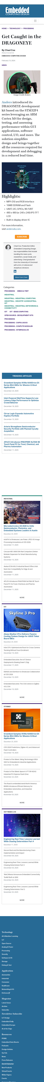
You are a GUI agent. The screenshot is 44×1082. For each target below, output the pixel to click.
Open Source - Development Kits (18, 315)
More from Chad (21, 277)
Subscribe (22, 237)
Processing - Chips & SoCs (15, 323)
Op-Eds (4, 1053)
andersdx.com (13, 229)
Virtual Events (7, 1071)
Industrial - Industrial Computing (20, 298)
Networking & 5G (8, 989)
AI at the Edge (7, 1029)
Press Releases (7, 1060)
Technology (15, 28)
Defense (6, 993)
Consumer (5, 982)
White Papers (6, 1075)
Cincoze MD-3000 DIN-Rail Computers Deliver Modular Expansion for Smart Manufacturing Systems (21, 554)
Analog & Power (7, 947)
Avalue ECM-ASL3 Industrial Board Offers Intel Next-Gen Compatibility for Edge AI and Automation (21, 569)
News (4, 1056)
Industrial (9, 295)
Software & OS (7, 958)
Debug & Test (23, 291)
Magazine (6, 998)
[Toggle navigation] (35, 21)
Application (7, 970)
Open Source (6, 943)
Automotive (6, 975)
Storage (5, 961)
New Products (7, 1067)
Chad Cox (10, 50)
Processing (28, 28)
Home (4, 28)
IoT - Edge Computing (19, 312)
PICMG (4, 1038)
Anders (7, 102)
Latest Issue (6, 1003)
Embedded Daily (7, 1021)
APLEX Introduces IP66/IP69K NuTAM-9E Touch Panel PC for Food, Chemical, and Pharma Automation (21, 584)
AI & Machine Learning (10, 936)
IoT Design (6, 1018)
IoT (5, 312)
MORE (22, 597)
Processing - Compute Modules (18, 326)
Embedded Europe (8, 1025)
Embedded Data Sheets (10, 1042)
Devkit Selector (8, 1064)
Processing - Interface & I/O (16, 330)
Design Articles (7, 1049)
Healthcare (6, 986)
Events (4, 1078)
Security (5, 954)
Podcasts (5, 1045)
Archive (4, 1006)
